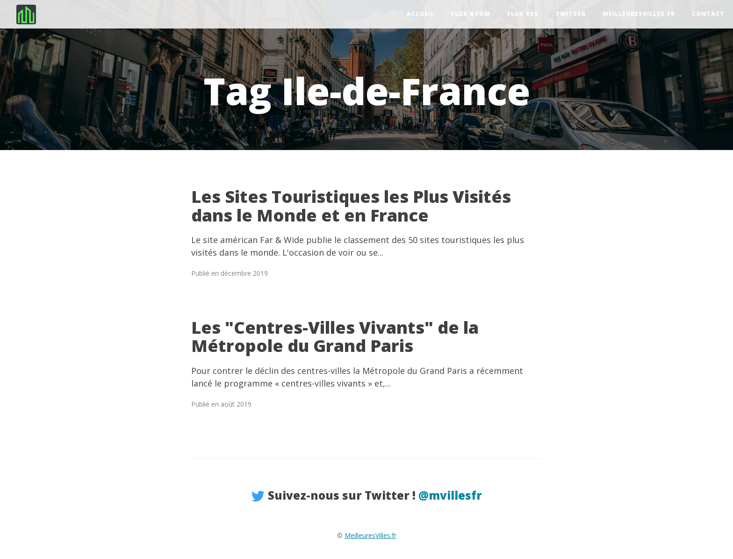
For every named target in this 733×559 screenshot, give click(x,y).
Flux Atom (470, 14)
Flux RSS (523, 14)
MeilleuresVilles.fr (639, 14)
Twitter (570, 14)
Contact (708, 14)
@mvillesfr (450, 495)
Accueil (420, 14)
